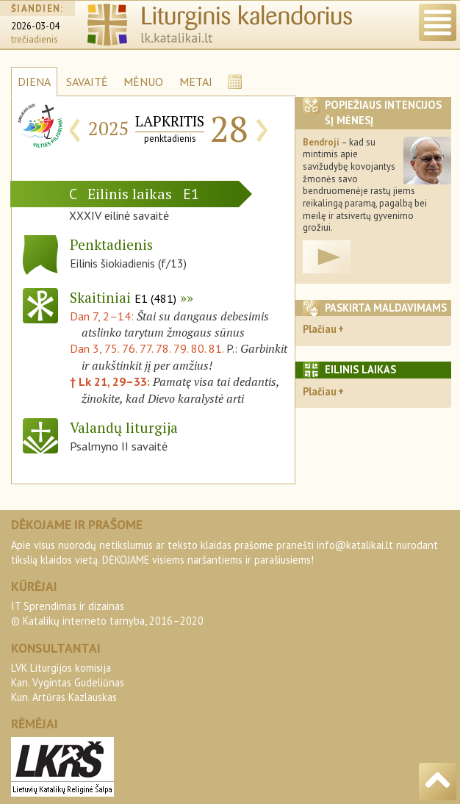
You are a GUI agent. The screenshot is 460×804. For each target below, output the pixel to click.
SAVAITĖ (87, 81)
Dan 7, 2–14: (103, 316)
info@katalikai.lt (355, 545)
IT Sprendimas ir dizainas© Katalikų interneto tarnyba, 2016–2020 (107, 613)
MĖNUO (143, 81)
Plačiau (320, 329)
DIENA (34, 81)
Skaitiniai (123, 297)
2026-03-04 (35, 26)
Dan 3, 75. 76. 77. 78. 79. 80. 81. (146, 348)
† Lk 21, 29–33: (111, 381)
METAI (195, 81)
